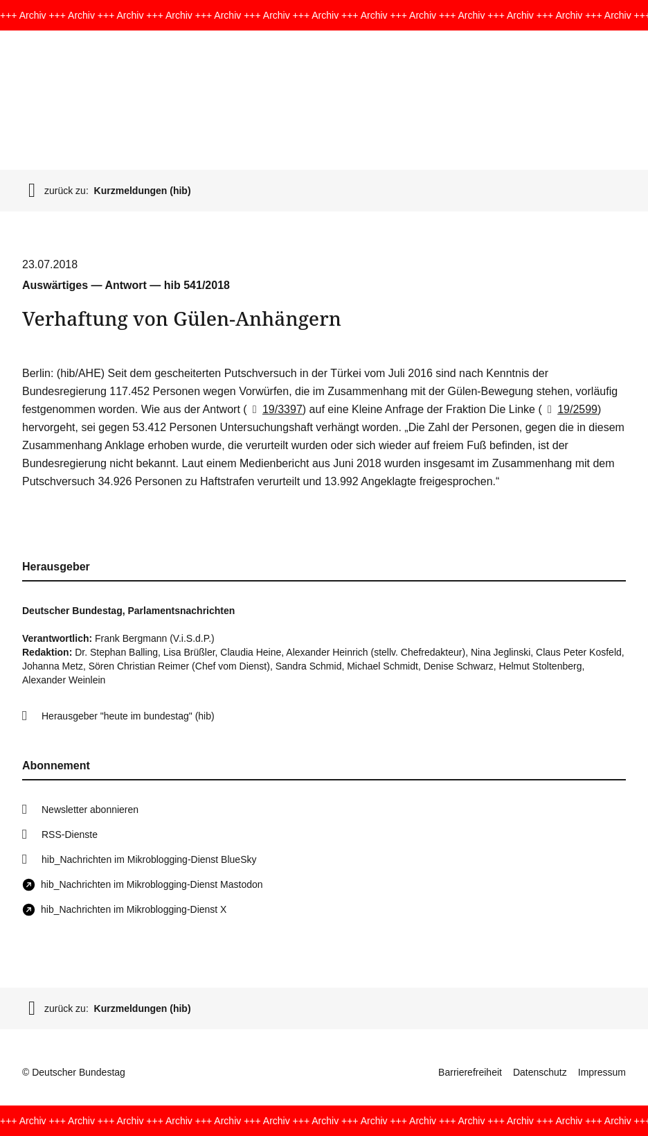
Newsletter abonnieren (90, 809)
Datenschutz (540, 1072)
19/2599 (569, 409)
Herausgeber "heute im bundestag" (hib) (128, 716)
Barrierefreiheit (470, 1072)
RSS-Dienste (70, 834)
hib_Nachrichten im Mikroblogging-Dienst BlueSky (149, 859)
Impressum (602, 1072)
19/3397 (275, 409)
